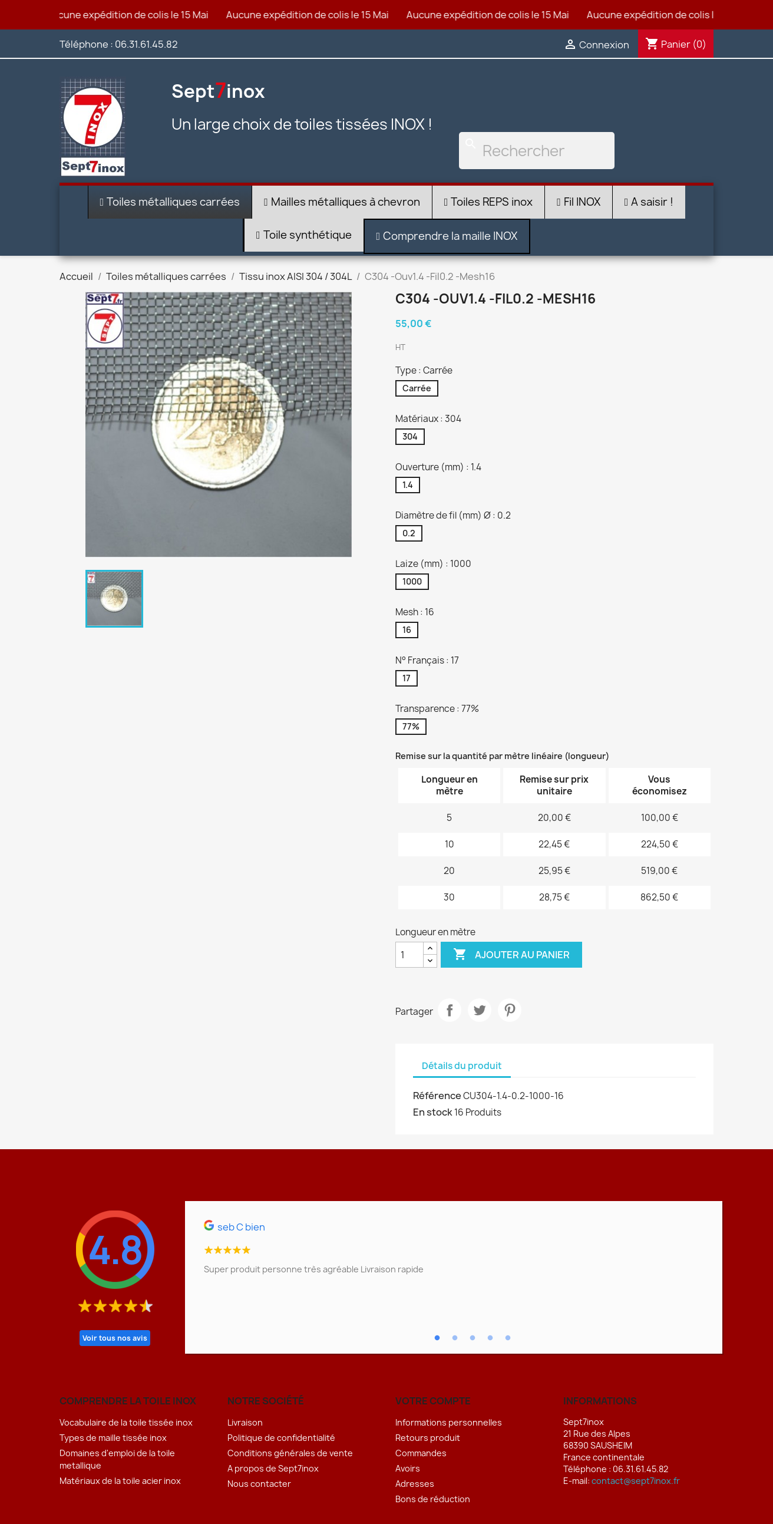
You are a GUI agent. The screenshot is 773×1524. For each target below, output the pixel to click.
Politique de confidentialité (281, 1437)
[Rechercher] (537, 150)
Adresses (414, 1483)
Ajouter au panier (511, 954)
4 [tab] (490, 1338)
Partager (449, 1010)
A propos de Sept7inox (273, 1468)
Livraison (245, 1422)
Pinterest (509, 1010)
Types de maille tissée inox (113, 1437)
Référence (437, 1095)
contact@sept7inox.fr (636, 1480)
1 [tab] (437, 1338)
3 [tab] (472, 1338)
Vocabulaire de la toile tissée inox (126, 1422)
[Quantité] (409, 955)
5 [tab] (508, 1338)
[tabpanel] (453, 1252)
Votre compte (433, 1400)
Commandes (421, 1453)
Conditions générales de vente (290, 1453)
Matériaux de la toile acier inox (120, 1480)
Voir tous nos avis (114, 1338)
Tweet (479, 1010)
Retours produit (427, 1437)
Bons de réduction (432, 1499)
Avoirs (407, 1468)
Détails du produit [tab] (462, 1066)
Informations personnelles (448, 1422)
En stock (432, 1112)
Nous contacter (259, 1483)
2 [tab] (455, 1338)
